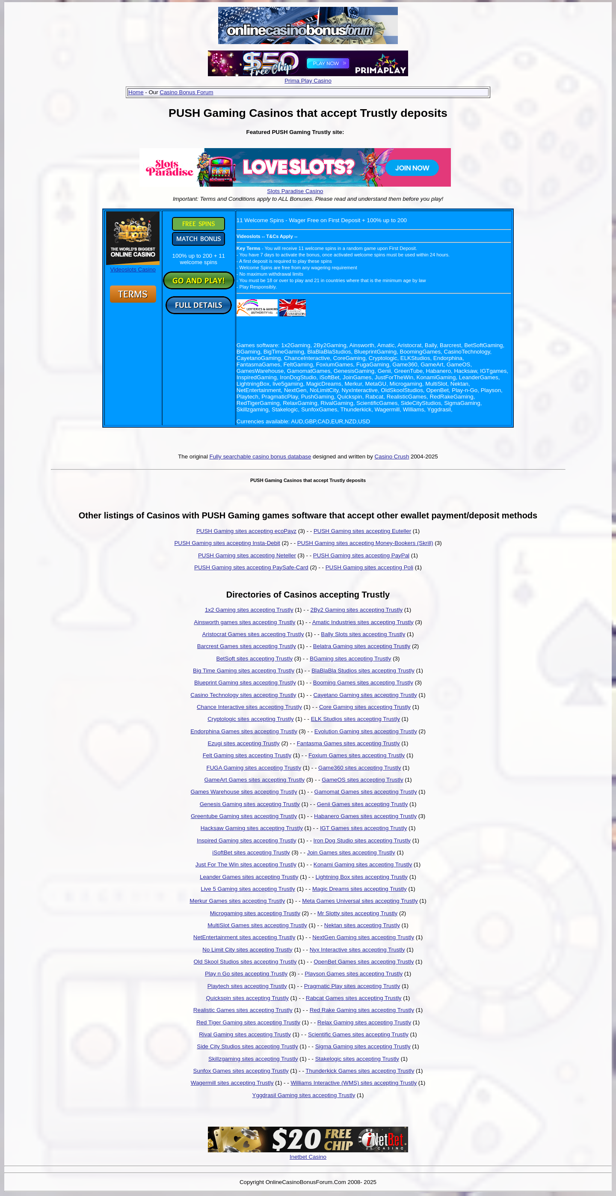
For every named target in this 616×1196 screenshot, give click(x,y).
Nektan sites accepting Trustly (362, 925)
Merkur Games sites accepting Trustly (237, 901)
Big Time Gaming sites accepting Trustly (243, 670)
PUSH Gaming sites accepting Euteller (362, 531)
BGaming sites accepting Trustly (350, 658)
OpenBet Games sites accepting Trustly (364, 961)
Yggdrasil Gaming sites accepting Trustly (303, 1095)
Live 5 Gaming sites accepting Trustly (248, 889)
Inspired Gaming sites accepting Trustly (246, 840)
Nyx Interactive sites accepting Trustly (357, 949)
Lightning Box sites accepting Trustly (361, 877)
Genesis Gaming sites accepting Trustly (250, 804)
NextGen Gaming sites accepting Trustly (363, 937)
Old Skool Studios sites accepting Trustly (245, 961)
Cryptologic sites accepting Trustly (250, 719)
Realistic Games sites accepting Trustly (243, 1010)
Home (136, 92)
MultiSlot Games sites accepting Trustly (257, 925)
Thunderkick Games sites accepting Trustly (359, 1071)
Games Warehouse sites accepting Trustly (243, 791)
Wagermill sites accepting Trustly (232, 1083)
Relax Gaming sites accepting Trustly (364, 1022)
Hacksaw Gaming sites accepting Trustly (252, 828)
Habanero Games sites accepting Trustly (365, 816)
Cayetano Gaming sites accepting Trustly (365, 695)
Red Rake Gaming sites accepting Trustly (362, 1010)
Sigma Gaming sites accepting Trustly (363, 1046)
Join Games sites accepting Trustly (351, 852)
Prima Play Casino (308, 80)
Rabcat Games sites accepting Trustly (354, 998)
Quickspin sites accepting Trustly (247, 998)
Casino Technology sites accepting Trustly (243, 695)
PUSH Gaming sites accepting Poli (369, 567)
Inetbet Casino (308, 1157)
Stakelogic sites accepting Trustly (357, 1059)
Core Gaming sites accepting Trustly (365, 707)
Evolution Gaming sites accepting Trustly (365, 731)
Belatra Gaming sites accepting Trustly (361, 646)
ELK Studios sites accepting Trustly (355, 719)
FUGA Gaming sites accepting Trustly (254, 768)
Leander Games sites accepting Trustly (249, 877)
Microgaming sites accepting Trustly (255, 913)
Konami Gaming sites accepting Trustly (363, 864)
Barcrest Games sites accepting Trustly (246, 646)
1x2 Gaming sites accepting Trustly (249, 610)
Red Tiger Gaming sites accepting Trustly (248, 1022)
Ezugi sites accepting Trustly (244, 743)
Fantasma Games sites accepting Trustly (348, 743)
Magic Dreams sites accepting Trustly (359, 889)
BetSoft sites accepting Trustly (254, 658)
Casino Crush (392, 456)
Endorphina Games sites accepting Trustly (243, 731)
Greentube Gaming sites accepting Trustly (244, 816)
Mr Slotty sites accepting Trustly (357, 913)
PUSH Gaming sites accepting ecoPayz (246, 531)
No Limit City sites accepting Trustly (247, 949)
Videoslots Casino (133, 266)
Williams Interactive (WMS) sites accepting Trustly (353, 1083)
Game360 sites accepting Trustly (359, 768)
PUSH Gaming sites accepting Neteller (247, 555)
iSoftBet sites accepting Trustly (251, 852)
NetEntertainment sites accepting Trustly (244, 937)
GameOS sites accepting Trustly (362, 780)
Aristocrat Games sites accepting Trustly (253, 634)
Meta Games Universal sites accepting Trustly (360, 901)
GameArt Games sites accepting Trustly (254, 780)
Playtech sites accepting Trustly (247, 986)
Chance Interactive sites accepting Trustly (249, 707)
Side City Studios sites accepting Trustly (247, 1046)
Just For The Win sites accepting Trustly (245, 864)
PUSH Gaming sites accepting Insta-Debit (227, 543)
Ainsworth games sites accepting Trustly (244, 622)
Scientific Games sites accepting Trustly (358, 1034)
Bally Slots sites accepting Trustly (363, 634)
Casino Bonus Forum (186, 92)
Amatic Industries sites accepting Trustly (363, 622)
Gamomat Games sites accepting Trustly (365, 791)
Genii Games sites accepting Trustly (362, 804)
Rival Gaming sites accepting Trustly (245, 1034)
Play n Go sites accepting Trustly (246, 973)
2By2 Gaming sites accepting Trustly (357, 610)
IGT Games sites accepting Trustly (363, 828)
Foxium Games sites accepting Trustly (356, 755)
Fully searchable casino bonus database (260, 456)
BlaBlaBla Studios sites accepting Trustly (363, 670)
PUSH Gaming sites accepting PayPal (361, 555)
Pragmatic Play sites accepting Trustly (352, 986)
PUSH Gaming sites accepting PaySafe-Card (251, 567)
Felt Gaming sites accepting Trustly (247, 755)
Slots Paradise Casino (295, 191)
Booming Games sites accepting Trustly (363, 682)
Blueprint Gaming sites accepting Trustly (245, 682)
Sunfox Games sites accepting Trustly (241, 1071)
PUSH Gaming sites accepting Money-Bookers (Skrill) (365, 543)
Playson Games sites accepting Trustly (354, 973)
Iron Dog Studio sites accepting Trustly (362, 840)
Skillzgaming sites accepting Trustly (253, 1059)
